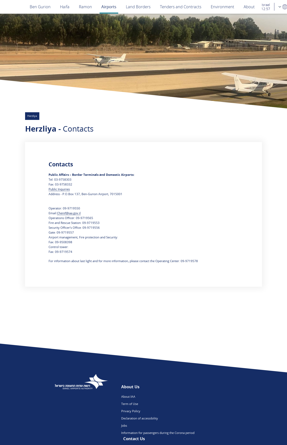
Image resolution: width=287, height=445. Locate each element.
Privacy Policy (130, 411)
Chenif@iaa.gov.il (69, 213)
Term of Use (129, 404)
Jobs (124, 425)
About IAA (128, 397)
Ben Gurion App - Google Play (199, 425)
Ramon (85, 6)
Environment (222, 6)
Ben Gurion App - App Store (198, 418)
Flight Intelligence (191, 404)
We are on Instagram (193, 411)
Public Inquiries (59, 189)
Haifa (64, 6)
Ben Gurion (40, 6)
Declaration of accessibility (139, 418)
